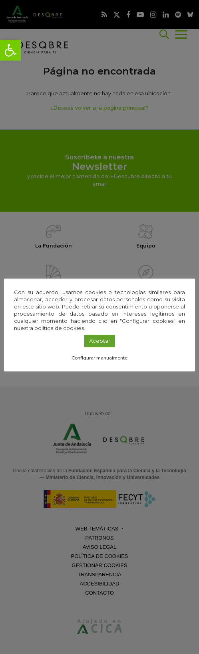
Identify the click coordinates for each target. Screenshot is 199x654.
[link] (10, 50)
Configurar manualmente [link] (99, 358)
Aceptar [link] (99, 341)
